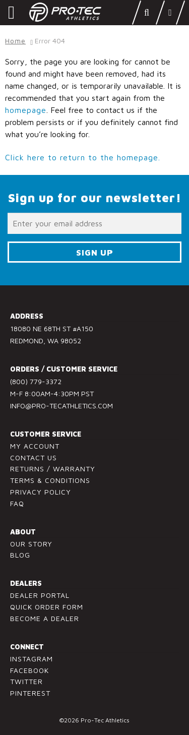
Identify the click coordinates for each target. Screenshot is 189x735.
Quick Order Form (46, 606)
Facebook (29, 670)
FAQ (17, 503)
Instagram (31, 658)
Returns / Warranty (52, 468)
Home (15, 40)
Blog (20, 554)
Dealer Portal (40, 595)
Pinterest (30, 693)
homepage (25, 109)
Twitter (26, 681)
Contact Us (33, 457)
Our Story (31, 543)
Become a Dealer (44, 618)
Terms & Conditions (50, 480)
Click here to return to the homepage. (82, 157)
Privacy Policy (40, 491)
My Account (34, 446)
